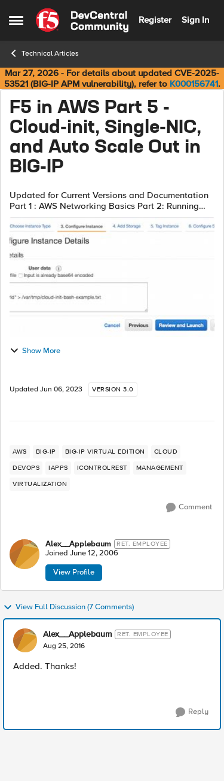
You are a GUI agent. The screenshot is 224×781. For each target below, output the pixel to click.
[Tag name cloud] (166, 451)
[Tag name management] (159, 468)
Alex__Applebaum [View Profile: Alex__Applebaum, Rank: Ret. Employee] (78, 544)
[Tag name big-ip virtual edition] (105, 451)
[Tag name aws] (20, 451)
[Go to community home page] (82, 20)
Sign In (195, 19)
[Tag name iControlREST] (102, 468)
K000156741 (194, 83)
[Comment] (189, 507)
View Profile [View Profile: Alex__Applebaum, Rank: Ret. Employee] (73, 572)
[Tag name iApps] (58, 468)
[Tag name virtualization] (40, 484)
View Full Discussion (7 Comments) (68, 607)
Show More (35, 350)
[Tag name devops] (26, 468)
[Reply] (192, 712)
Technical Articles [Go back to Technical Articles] (44, 53)
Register (155, 19)
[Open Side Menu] (16, 20)
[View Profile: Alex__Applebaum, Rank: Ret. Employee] (24, 554)
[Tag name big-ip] (46, 451)
